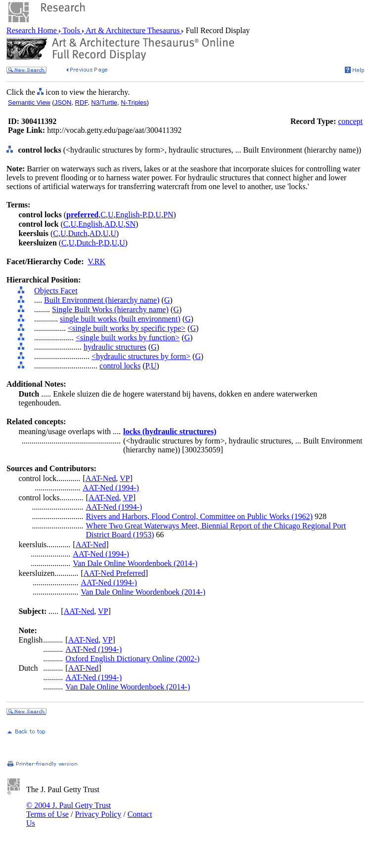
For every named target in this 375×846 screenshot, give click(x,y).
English (90, 224)
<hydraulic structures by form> (141, 356)
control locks (120, 366)
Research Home (32, 30)
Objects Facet (56, 290)
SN (131, 224)
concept (350, 121)
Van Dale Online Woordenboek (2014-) (135, 563)
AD (110, 224)
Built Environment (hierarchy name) (101, 300)
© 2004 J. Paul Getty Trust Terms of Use (68, 809)
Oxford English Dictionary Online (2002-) (132, 658)
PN (168, 214)
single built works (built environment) (120, 319)
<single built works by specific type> (127, 328)
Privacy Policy (98, 814)
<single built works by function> (128, 337)
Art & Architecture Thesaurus (133, 30)
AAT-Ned (101, 478)
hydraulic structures (115, 347)
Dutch (77, 233)
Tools (71, 30)
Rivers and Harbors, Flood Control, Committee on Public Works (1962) (199, 516)
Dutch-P (89, 243)
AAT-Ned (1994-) (111, 487)
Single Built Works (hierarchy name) (110, 309)
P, (148, 366)
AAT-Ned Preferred (114, 573)
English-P (130, 214)
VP (125, 478)
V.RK (96, 261)
